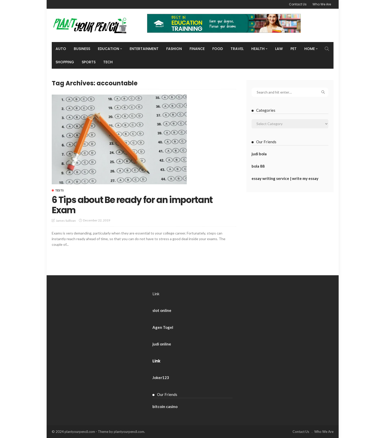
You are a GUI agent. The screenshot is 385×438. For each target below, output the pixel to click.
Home (309, 48)
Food (217, 48)
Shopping (65, 62)
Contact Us (298, 4)
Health (258, 48)
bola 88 (258, 166)
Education (108, 48)
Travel (237, 48)
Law (279, 48)
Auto (61, 48)
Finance (197, 48)
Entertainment (144, 48)
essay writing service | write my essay (285, 178)
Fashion (174, 48)
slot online (161, 310)
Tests (59, 190)
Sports (89, 62)
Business (82, 48)
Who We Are (322, 4)
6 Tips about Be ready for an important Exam (136, 205)
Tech (108, 62)
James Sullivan (66, 220)
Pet (293, 48)
